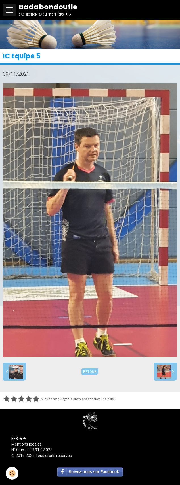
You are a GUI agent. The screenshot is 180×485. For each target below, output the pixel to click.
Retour (90, 372)
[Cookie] (12, 473)
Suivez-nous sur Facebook (94, 471)
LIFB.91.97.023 (40, 450)
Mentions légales (26, 444)
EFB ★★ (18, 438)
